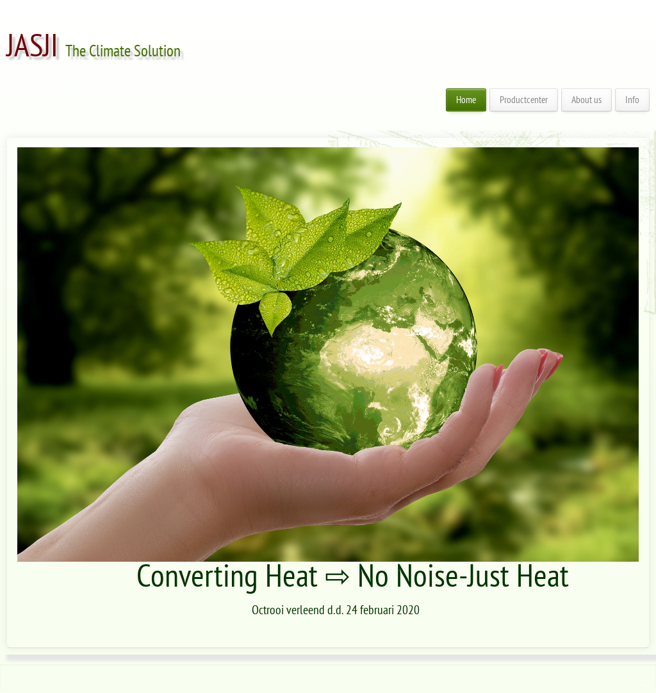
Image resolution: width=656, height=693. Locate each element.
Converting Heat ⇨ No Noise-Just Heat (352, 576)
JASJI (32, 46)
